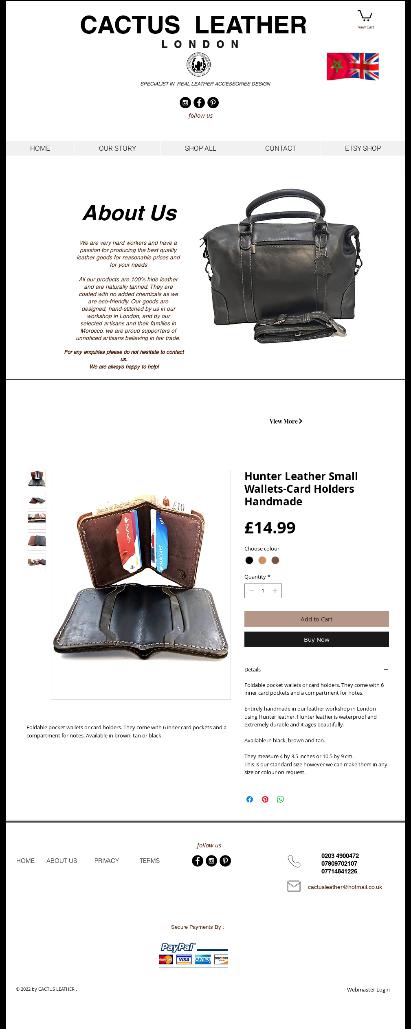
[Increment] (276, 591)
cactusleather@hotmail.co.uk (345, 887)
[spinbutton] (263, 591)
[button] (365, 15)
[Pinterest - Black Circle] (213, 102)
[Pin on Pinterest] (265, 799)
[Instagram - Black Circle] (185, 102)
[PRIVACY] (107, 861)
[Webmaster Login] (368, 990)
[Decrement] (250, 591)
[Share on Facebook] (250, 799)
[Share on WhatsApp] (281, 799)
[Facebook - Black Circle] (199, 102)
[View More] (287, 421)
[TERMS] (149, 861)
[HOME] (25, 861)
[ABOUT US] (61, 861)
